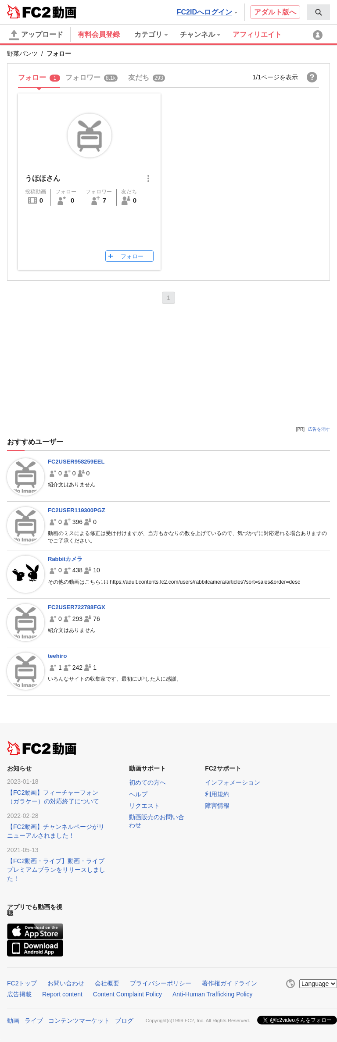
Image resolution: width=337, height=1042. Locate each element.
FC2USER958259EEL (76, 461)
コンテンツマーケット (79, 1020)
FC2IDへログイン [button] (207, 12)
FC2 (28, 11)
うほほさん (42, 178)
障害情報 (217, 805)
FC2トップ (22, 983)
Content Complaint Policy (127, 994)
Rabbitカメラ (65, 559)
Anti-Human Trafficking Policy (212, 994)
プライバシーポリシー (160, 983)
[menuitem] (318, 12)
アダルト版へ (275, 12)
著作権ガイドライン (229, 983)
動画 (13, 1020)
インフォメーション (232, 782)
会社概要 (107, 983)
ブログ (124, 1020)
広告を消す (319, 429)
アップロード (36, 35)
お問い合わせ (65, 983)
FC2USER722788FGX (76, 607)
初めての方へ (147, 782)
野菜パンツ (22, 53)
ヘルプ (138, 794)
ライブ (34, 1020)
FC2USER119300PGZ (76, 510)
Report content (62, 994)
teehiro (57, 656)
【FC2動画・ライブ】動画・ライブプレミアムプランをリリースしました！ (56, 869)
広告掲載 (19, 994)
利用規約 (217, 794)
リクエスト (144, 805)
